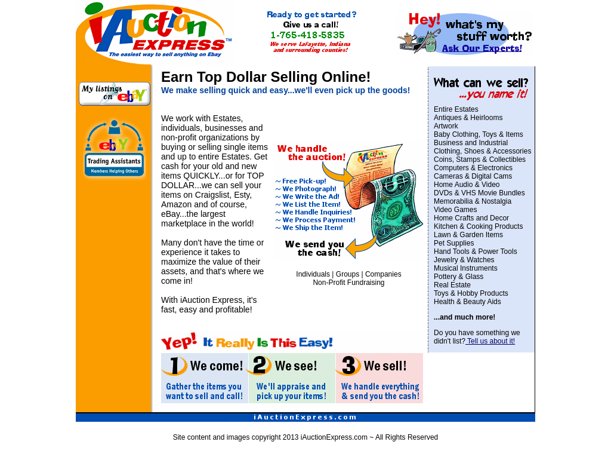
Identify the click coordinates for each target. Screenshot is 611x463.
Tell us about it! (490, 341)
